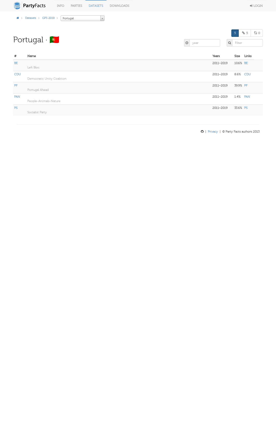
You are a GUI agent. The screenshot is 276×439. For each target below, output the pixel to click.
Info (60, 6)
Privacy (213, 131)
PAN (17, 97)
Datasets (96, 6)
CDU (17, 74)
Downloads (119, 6)
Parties (76, 6)
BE (16, 63)
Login (256, 6)
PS (16, 108)
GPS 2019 (48, 18)
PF (16, 85)
